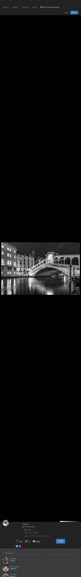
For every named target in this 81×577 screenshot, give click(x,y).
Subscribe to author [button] (60, 541)
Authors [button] (15, 7)
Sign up (74, 12)
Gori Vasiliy (13, 574)
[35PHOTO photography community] (11, 3)
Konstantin (13, 558)
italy (26, 532)
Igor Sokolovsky (28, 527)
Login (66, 12)
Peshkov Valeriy (14, 566)
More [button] (34, 7)
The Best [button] (25, 7)
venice (30, 532)
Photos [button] (6, 7)
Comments (9, 553)
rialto (35, 532)
